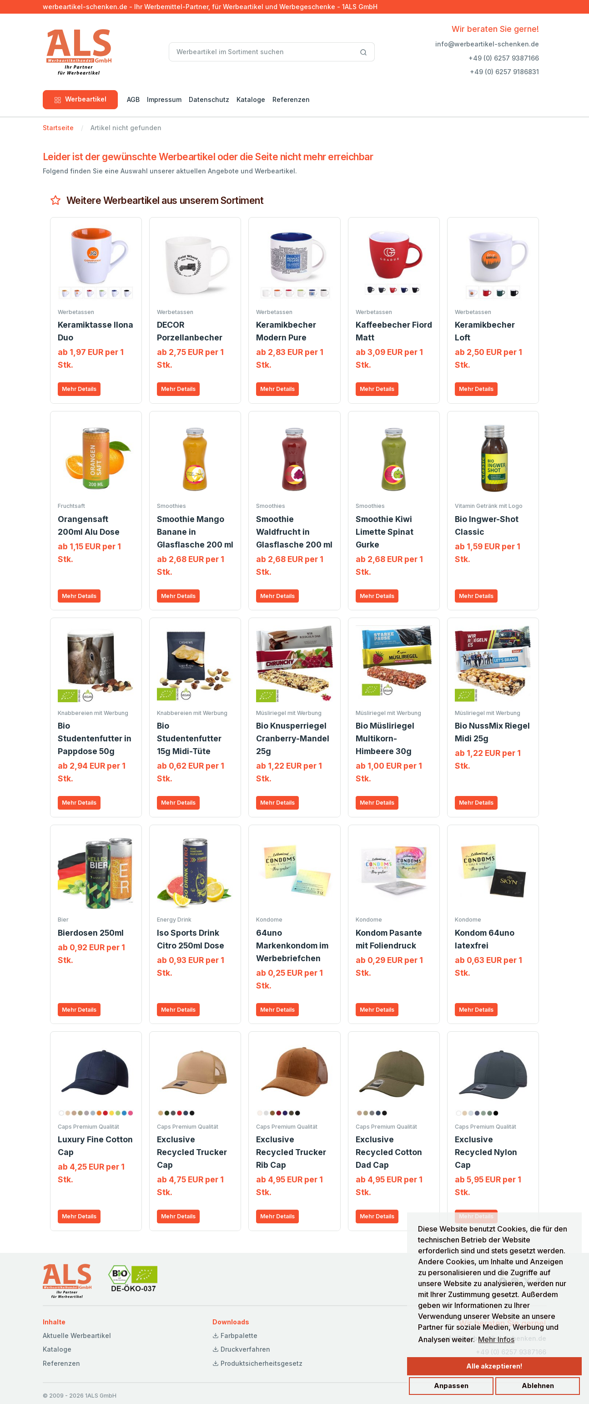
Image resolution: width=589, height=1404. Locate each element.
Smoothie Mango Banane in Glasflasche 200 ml (195, 531)
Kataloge (251, 99)
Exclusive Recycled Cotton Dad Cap (389, 1152)
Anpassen (451, 1385)
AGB (133, 99)
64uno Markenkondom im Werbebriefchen (292, 945)
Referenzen (291, 99)
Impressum (164, 99)
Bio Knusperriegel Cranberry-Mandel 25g (292, 738)
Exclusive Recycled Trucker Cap (192, 1152)
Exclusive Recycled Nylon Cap (486, 1152)
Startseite (58, 128)
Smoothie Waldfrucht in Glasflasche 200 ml (294, 531)
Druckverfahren (241, 1349)
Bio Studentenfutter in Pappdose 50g (94, 738)
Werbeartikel (80, 99)
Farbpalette (234, 1335)
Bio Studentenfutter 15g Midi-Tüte (189, 738)
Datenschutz (209, 99)
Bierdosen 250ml (91, 933)
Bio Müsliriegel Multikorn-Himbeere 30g (385, 738)
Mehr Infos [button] (496, 1339)
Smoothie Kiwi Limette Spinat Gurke (384, 531)
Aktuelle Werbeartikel (77, 1335)
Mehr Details (79, 388)
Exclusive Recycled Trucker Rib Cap (291, 1152)
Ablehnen (538, 1385)
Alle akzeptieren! (494, 1366)
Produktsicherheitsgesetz (257, 1363)
